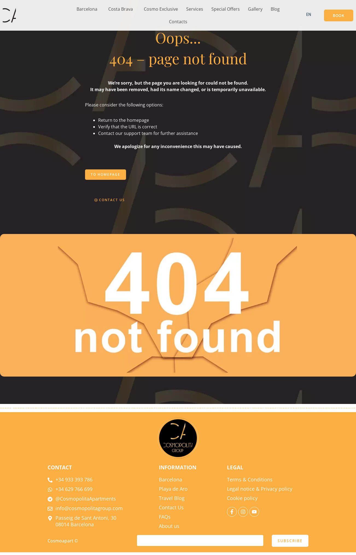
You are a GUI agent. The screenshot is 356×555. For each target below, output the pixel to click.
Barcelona (87, 9)
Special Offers (225, 9)
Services (194, 9)
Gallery (255, 9)
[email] (200, 543)
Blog (275, 9)
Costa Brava (120, 9)
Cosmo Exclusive (161, 9)
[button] (88, 9)
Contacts (178, 22)
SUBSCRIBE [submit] (290, 543)
